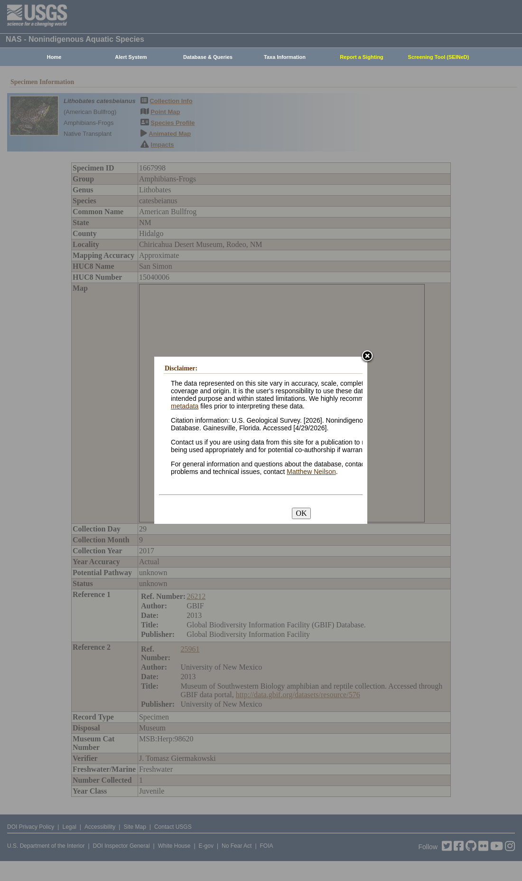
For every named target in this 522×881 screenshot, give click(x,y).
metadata (184, 406)
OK (301, 513)
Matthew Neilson (311, 471)
